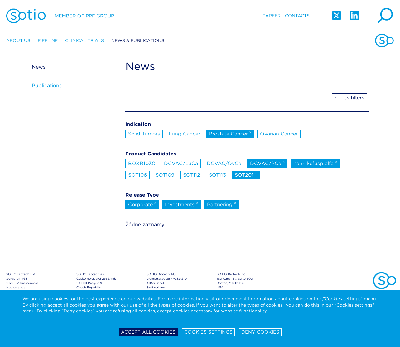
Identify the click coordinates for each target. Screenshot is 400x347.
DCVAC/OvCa (224, 163)
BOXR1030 (141, 163)
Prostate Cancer (230, 133)
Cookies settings (208, 332)
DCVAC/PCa (267, 162)
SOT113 (217, 175)
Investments (181, 204)
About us (18, 40)
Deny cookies (260, 332)
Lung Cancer (184, 134)
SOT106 (137, 175)
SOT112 (191, 175)
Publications (47, 85)
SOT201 (246, 174)
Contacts (297, 15)
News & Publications (137, 40)
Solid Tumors (144, 134)
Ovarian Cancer (279, 134)
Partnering (221, 204)
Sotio (60, 15)
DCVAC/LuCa (181, 163)
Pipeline (48, 40)
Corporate (142, 204)
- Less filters (349, 98)
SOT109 (165, 175)
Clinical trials (84, 40)
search (384, 15)
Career (271, 15)
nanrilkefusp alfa (315, 162)
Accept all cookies (148, 332)
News (39, 67)
